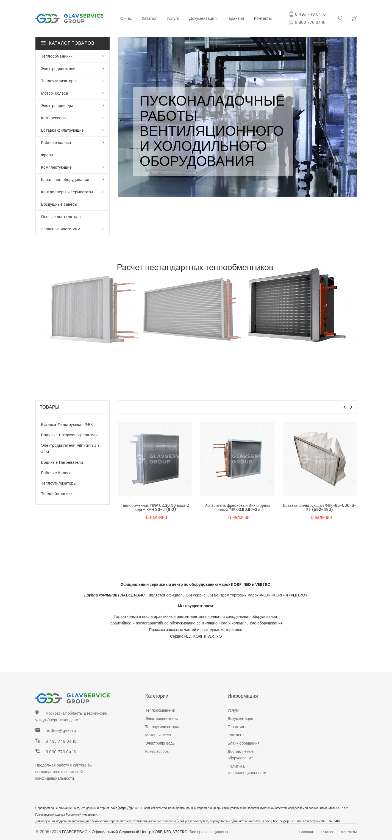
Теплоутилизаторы (72, 81)
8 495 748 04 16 (61, 741)
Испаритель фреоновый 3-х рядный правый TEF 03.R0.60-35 (237, 507)
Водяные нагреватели (62, 462)
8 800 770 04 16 (61, 752)
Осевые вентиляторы (61, 216)
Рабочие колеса (72, 142)
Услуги (173, 18)
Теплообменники (72, 56)
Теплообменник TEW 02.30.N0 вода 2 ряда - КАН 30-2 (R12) (155, 507)
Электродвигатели (72, 68)
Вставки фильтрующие (72, 130)
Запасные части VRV (72, 229)
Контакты (263, 18)
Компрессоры (72, 118)
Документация (203, 18)
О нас (126, 18)
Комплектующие (72, 167)
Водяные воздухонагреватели (69, 435)
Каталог (149, 18)
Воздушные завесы (59, 204)
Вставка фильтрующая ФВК (67, 424)
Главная (306, 832)
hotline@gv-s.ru (61, 730)
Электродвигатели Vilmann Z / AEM (70, 449)
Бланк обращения (244, 743)
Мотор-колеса (72, 93)
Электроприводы (72, 105)
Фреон (47, 155)
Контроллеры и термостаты (72, 192)
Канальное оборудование (72, 179)
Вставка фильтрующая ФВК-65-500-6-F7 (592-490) (319, 507)
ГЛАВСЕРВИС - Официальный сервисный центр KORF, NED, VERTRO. (125, 832)
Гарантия (235, 18)
